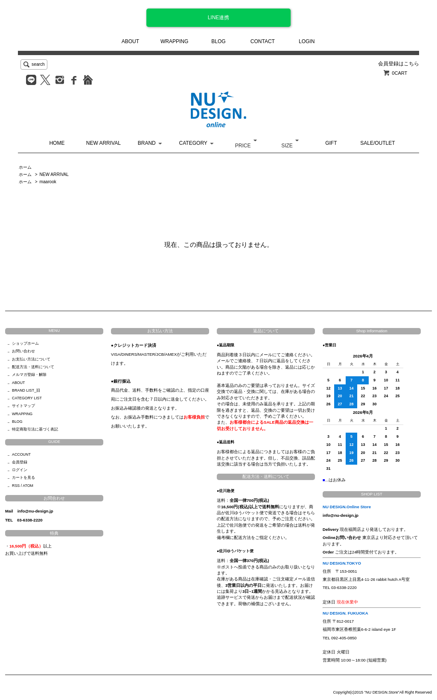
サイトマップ (23, 406)
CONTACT (263, 41)
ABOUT (130, 41)
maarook (47, 181)
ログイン (19, 470)
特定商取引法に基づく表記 (35, 429)
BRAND (147, 143)
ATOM (28, 485)
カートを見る (23, 477)
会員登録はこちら (398, 64)
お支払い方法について (31, 359)
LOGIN (307, 41)
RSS (16, 485)
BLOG (218, 41)
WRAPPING (174, 41)
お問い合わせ (23, 351)
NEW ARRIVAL (103, 143)
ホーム (25, 167)
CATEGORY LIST (27, 398)
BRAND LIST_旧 (26, 390)
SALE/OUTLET (377, 143)
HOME (56, 143)
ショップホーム (25, 343)
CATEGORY (193, 143)
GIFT (331, 143)
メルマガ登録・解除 (29, 374)
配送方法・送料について (33, 367)
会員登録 (19, 462)
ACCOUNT (21, 454)
